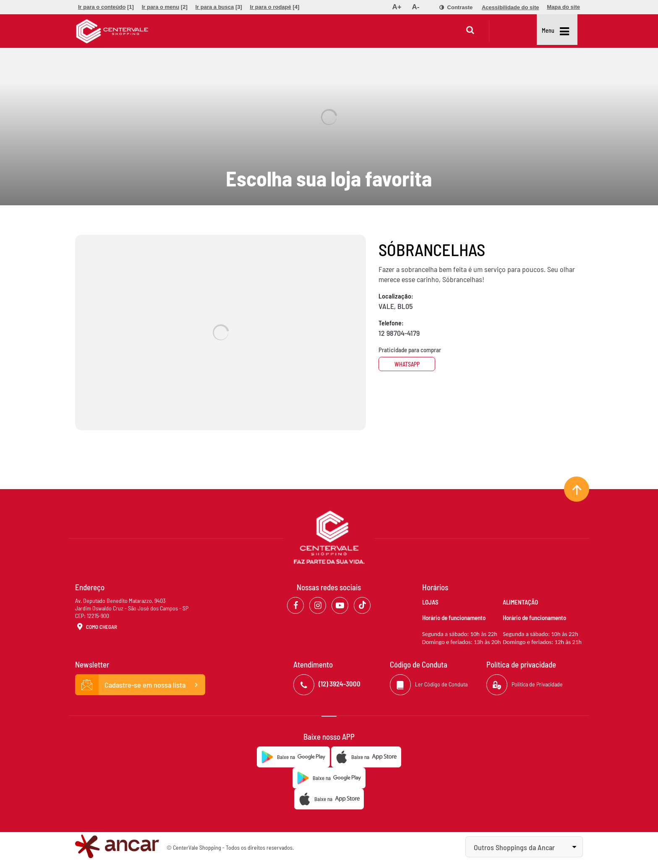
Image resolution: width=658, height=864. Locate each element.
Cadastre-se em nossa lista (140, 684)
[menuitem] (106, 7)
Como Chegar (96, 627)
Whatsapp (410, 364)
